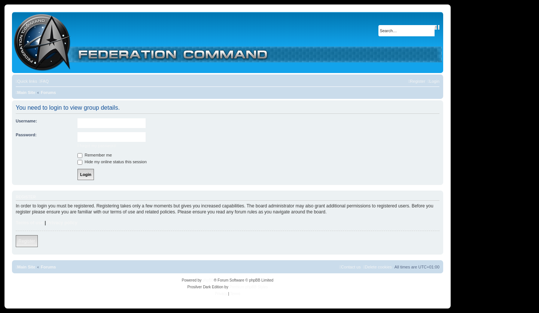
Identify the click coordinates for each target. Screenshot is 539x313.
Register (26, 241)
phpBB (208, 280)
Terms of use (29, 222)
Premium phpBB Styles (248, 287)
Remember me (94, 155)
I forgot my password (96, 145)
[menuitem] (44, 81)
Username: (26, 121)
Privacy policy (62, 222)
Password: (26, 135)
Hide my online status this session (112, 161)
